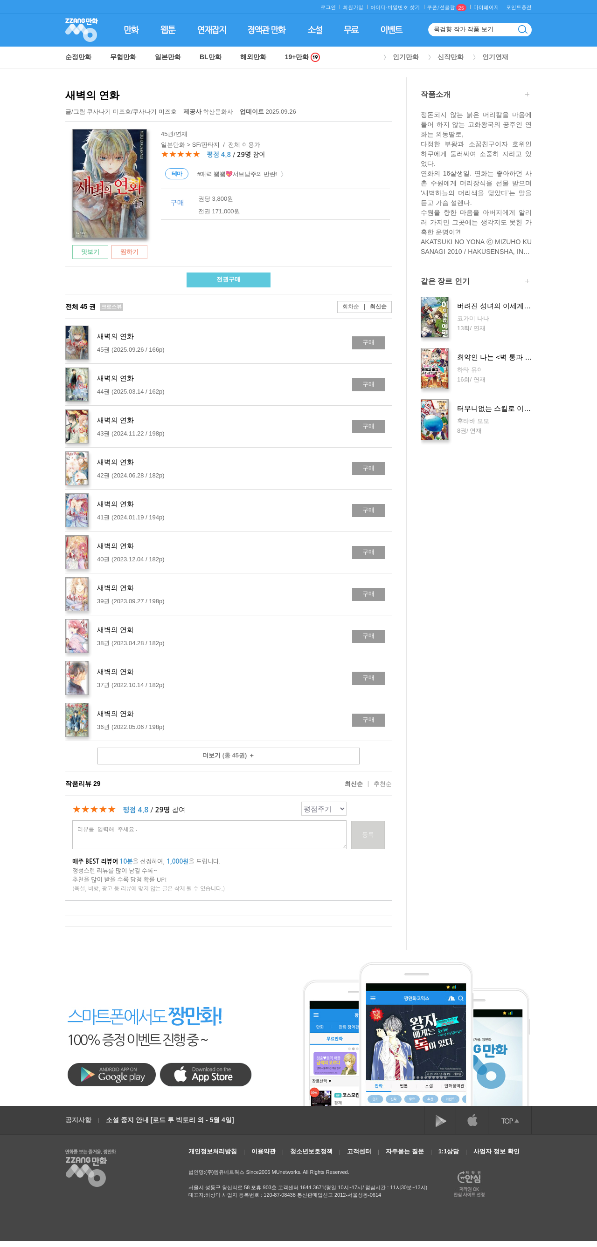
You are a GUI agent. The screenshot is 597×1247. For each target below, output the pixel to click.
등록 (368, 834)
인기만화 (406, 57)
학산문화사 (209, 111)
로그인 (328, 7)
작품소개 (475, 95)
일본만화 (168, 57)
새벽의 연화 (92, 95)
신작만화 (450, 57)
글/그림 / (121, 111)
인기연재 (495, 57)
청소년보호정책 (311, 1151)
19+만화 (302, 57)
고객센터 (359, 1151)
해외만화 (253, 57)
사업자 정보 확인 (496, 1151)
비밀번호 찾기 (404, 7)
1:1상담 (448, 1151)
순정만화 (78, 57)
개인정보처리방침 (212, 1151)
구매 (368, 342)
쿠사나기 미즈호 (109, 111)
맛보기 (90, 251)
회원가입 (353, 7)
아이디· (379, 7)
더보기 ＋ (228, 755)
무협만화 (123, 57)
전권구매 (228, 279)
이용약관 (263, 1151)
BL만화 (211, 57)
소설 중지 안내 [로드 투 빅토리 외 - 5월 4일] (170, 1120)
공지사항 (78, 1120)
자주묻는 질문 (405, 1151)
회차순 (350, 306)
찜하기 (129, 251)
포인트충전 (519, 7)
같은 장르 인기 (475, 282)
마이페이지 (486, 7)
